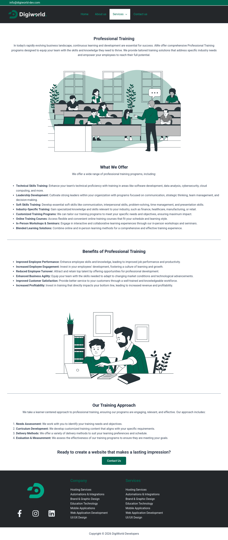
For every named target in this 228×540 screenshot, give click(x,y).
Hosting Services (81, 489)
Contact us (139, 14)
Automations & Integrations (87, 494)
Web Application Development (89, 513)
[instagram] (35, 513)
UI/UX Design (78, 518)
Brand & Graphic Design (85, 499)
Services (119, 14)
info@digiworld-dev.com (24, 2)
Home (86, 14)
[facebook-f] (19, 513)
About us (101, 14)
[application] (125, 14)
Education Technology (84, 503)
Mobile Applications (82, 508)
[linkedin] (51, 513)
